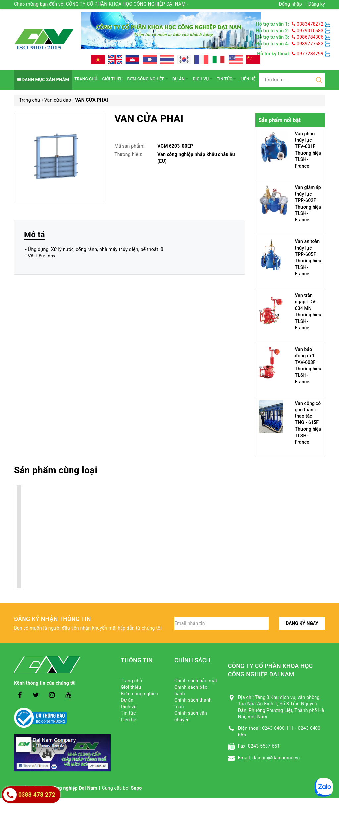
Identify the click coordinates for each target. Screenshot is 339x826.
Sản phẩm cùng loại (55, 470)
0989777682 (308, 43)
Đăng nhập (290, 4)
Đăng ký (316, 4)
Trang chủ (85, 79)
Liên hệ (248, 79)
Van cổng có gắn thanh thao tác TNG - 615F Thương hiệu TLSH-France (308, 423)
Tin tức (226, 79)
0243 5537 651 (264, 746)
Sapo (136, 788)
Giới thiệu (112, 79)
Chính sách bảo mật (195, 680)
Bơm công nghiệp (147, 79)
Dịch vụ (202, 79)
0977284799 (307, 53)
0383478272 (308, 24)
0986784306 (308, 37)
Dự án (180, 79)
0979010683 (308, 30)
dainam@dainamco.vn (276, 757)
